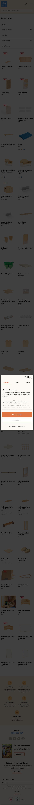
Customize (17, 420)
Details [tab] (17, 382)
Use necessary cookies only (17, 426)
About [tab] (28, 382)
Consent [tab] (6, 382)
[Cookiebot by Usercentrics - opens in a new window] (24, 377)
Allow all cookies (17, 414)
